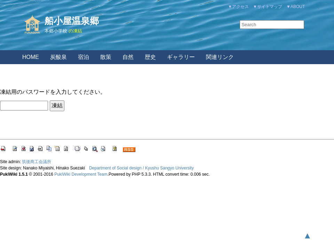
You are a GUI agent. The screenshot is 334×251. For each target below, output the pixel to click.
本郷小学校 (56, 30)
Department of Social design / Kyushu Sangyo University (141, 168)
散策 (105, 57)
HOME (30, 57)
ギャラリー (181, 57)
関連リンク (220, 57)
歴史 (150, 57)
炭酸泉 (58, 57)
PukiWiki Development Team (81, 174)
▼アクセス (238, 6)
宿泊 (83, 57)
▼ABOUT (295, 6)
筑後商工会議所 (36, 161)
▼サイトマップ (267, 6)
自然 (128, 57)
